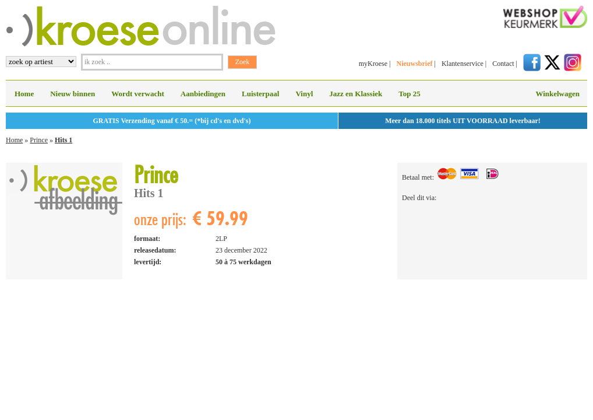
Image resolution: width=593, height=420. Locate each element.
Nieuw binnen (72, 93)
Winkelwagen (557, 93)
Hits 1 (63, 140)
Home (24, 93)
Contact (503, 64)
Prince (39, 140)
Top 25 (409, 93)
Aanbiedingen (203, 93)
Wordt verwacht (137, 93)
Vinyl (304, 93)
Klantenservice (462, 64)
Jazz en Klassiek (355, 93)
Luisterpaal (260, 93)
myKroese (373, 64)
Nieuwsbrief (414, 64)
